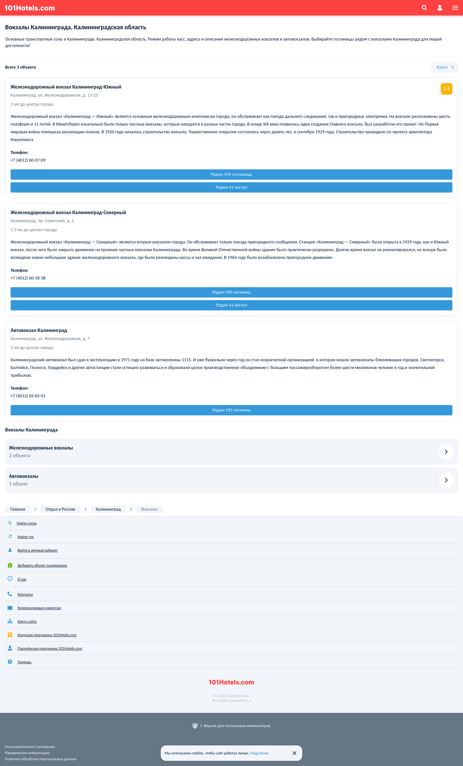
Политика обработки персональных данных (41, 759)
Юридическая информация (27, 753)
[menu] (455, 7)
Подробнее (259, 753)
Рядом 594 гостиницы (231, 174)
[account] (440, 7)
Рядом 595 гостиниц (231, 292)
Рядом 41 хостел (231, 187)
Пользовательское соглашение (30, 746)
